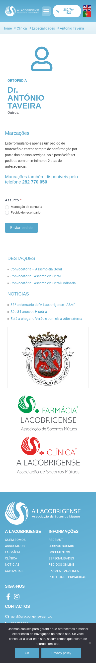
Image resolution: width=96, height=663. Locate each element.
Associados (15, 546)
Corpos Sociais (61, 546)
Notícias (18, 293)
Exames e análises (64, 571)
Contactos (14, 571)
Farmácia (12, 552)
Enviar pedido (21, 227)
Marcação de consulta (23, 207)
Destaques (21, 258)
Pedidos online (61, 564)
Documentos (59, 552)
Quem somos (15, 540)
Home (7, 28)
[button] (46, 11)
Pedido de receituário (22, 213)
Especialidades (43, 28)
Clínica (22, 28)
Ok (27, 653)
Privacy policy (61, 653)
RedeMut (56, 540)
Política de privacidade (68, 577)
